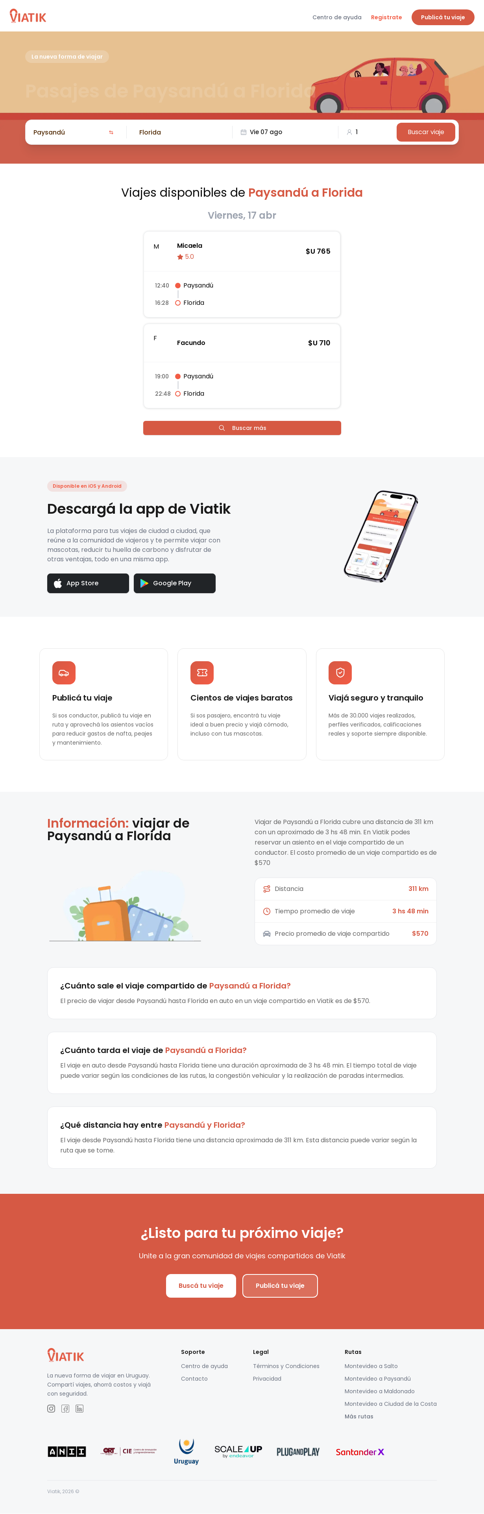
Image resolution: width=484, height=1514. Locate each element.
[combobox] (69, 132)
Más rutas (359, 1417)
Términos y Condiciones (286, 1366)
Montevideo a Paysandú (378, 1379)
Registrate (386, 17)
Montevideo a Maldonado (380, 1392)
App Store (76, 583)
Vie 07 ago (261, 132)
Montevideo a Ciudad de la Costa (391, 1404)
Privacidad (267, 1379)
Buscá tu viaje (201, 1286)
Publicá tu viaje (443, 17)
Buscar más (242, 428)
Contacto (194, 1379)
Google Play (165, 583)
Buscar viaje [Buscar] (426, 131)
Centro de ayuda (337, 17)
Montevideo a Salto (371, 1366)
